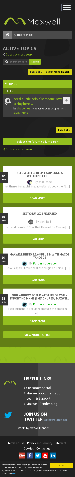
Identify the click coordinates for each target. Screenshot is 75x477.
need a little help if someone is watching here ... (39, 174)
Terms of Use (16, 443)
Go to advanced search (20, 54)
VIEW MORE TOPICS (37, 335)
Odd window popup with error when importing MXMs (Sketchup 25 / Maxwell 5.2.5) (39, 298)
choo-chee (23, 108)
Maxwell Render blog (41, 403)
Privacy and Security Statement (46, 443)
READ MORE (37, 198)
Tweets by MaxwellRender (32, 428)
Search (35, 61)
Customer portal (38, 387)
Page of (36, 71)
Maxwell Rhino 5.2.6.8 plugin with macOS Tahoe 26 (39, 256)
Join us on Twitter (45, 417)
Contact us (43, 448)
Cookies (29, 448)
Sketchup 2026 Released (39, 213)
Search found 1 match (58, 71)
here (14, 473)
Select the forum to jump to (37, 141)
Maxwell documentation (44, 393)
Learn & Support (38, 398)
